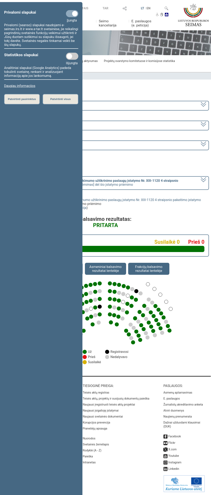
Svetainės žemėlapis (96, 444)
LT (142, 8)
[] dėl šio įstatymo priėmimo (91, 183)
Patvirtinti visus (60, 99)
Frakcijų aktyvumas (85, 61)
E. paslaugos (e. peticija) (141, 23)
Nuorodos (89, 438)
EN (148, 8)
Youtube (173, 455)
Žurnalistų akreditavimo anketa (183, 404)
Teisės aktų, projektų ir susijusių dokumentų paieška (116, 398)
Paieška (88, 456)
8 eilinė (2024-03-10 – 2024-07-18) (30, 125)
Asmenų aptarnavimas (177, 392)
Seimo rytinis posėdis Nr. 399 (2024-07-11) (36, 145)
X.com (172, 449)
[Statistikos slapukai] (72, 56)
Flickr (171, 442)
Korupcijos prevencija (96, 422)
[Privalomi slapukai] (72, 13)
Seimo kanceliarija (107, 23)
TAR (105, 8)
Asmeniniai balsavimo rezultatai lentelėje (105, 269)
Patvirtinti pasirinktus (22, 99)
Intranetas (89, 462)
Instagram (174, 462)
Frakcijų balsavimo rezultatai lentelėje (149, 269)
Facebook (174, 436)
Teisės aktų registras (96, 392)
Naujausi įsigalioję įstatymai (101, 410)
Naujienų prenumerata (177, 416)
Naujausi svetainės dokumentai (103, 416)
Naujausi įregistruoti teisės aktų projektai (109, 404)
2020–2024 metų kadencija (25, 105)
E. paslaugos (171, 398)
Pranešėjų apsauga (95, 428)
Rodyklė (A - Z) (92, 450)
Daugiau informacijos (19, 86)
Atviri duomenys (173, 410)
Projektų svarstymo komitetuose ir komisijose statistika (139, 61)
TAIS (85, 8)
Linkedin (173, 468)
